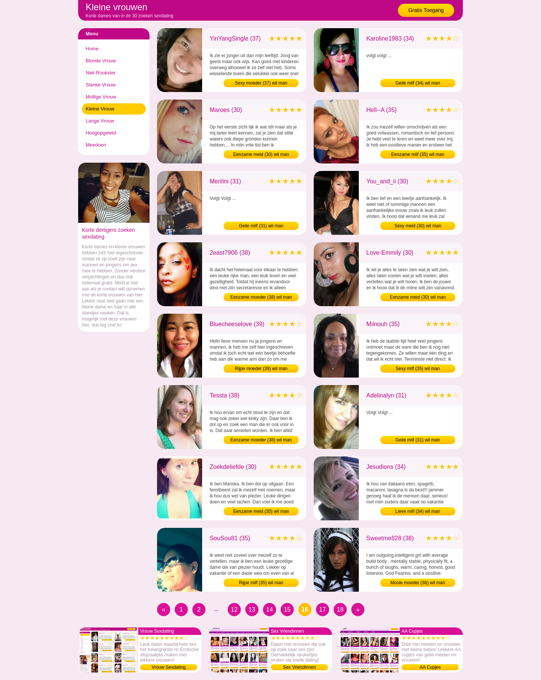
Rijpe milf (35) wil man (261, 582)
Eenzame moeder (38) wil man (261, 297)
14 (269, 609)
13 (252, 609)
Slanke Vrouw (101, 85)
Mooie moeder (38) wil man (417, 582)
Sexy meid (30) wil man (417, 225)
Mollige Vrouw (101, 97)
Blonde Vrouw (101, 60)
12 (234, 609)
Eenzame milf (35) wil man (417, 154)
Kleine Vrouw (100, 109)
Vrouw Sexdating (169, 667)
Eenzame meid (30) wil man (261, 154)
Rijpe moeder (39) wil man (261, 368)
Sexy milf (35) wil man (418, 368)
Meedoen (96, 145)
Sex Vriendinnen (299, 667)
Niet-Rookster (100, 73)
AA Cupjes (430, 667)
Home (92, 48)
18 (340, 609)
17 (322, 609)
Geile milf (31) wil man (261, 225)
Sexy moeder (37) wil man (261, 83)
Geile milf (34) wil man (418, 83)
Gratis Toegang (426, 10)
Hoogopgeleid (101, 133)
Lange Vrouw (100, 121)
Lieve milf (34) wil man (417, 511)
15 (287, 609)
